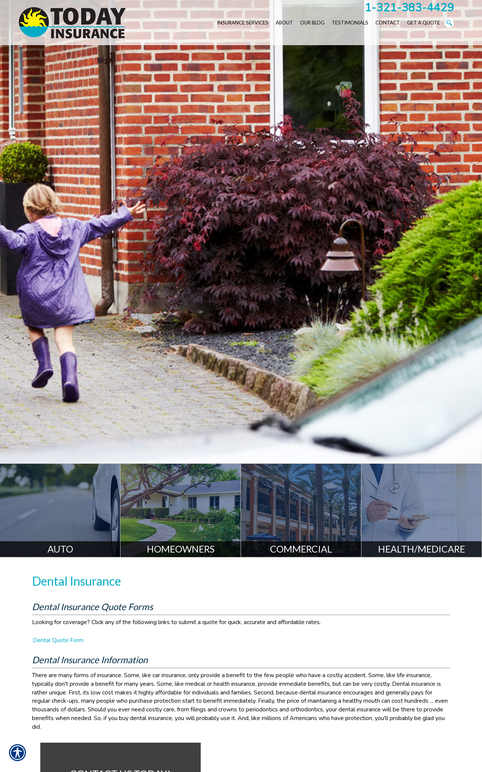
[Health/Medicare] (422, 510)
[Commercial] (301, 510)
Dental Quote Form (58, 640)
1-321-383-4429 (409, 7)
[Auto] (60, 510)
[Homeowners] (180, 510)
